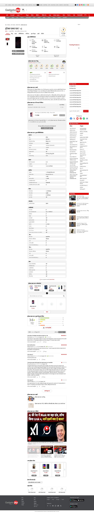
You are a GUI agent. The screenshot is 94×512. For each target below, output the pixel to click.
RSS (22, 497)
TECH (38, 4)
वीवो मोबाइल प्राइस (62, 492)
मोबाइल (8, 17)
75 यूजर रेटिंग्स (11, 31)
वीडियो (37, 15)
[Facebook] (71, 118)
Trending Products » (74, 45)
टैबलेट (13, 17)
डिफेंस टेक (44, 15)
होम (7, 15)
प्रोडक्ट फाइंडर (56, 15)
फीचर (32, 15)
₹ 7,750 (63, 33)
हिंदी (16, 4)
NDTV (6, 4)
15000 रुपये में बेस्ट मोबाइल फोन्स (75, 95)
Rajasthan (53, 4)
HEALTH (34, 4)
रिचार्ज (68, 15)
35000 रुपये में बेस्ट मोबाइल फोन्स (75, 104)
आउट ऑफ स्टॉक (62, 115)
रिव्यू (12, 33)
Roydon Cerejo (32, 62)
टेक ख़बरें (12, 15)
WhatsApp (58, 505)
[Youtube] (77, 118)
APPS (49, 4)
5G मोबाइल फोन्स (72, 86)
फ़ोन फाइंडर (13, 24)
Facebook (48, 505)
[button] (65, 288)
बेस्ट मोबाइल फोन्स (73, 88)
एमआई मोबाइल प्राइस (52, 492)
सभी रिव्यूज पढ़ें (47, 390)
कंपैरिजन (27, 33)
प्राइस (16, 33)
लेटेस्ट (71, 126)
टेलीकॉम (39, 17)
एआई (20, 15)
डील (74, 15)
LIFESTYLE (30, 4)
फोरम (64, 15)
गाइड (50, 15)
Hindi (53, 499)
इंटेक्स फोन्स (18, 24)
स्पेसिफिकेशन (21, 33)
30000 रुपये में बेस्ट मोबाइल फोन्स (75, 102)
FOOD (26, 4)
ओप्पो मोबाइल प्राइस (42, 492)
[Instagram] (81, 118)
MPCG (57, 4)
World (9, 4)
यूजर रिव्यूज (33, 33)
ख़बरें (38, 33)
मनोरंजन (22, 17)
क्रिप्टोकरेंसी (79, 15)
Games (41, 4)
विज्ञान (44, 17)
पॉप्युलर (81, 126)
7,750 (37, 115)
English (48, 499)
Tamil (62, 499)
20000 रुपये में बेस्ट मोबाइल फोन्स (75, 97)
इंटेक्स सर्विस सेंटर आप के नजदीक (34, 482)
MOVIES (18, 4)
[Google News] (87, 118)
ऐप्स (17, 17)
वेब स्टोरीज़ (65, 17)
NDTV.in (35, 506)
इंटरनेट (49, 17)
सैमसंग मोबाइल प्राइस (31, 492)
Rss (60, 505)
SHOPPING (45, 4)
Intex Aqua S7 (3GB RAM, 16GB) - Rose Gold (45, 112)
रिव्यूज (27, 15)
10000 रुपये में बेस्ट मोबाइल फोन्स (75, 90)
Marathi (61, 4)
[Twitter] (74, 118)
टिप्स (34, 17)
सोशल (54, 17)
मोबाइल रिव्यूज (72, 193)
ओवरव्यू (7, 33)
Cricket (23, 4)
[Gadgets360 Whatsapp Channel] (84, 118)
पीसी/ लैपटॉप (28, 17)
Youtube (53, 505)
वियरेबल (59, 17)
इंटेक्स (6, 31)
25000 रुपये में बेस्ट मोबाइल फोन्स (75, 99)
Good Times (66, 4)
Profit (13, 4)
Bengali (57, 499)
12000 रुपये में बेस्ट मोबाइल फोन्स (75, 93)
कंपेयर (15, 51)
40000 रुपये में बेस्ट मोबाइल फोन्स (75, 106)
